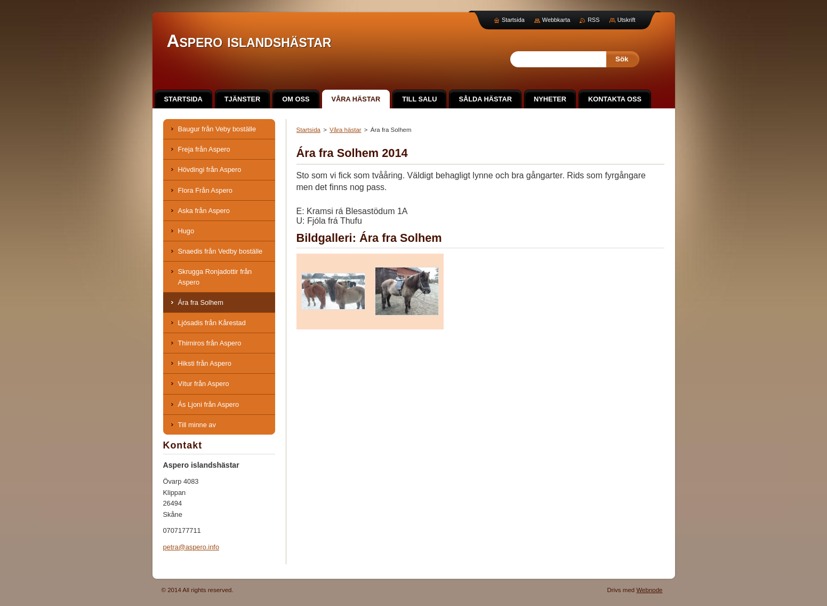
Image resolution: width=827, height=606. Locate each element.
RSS (593, 20)
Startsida (308, 130)
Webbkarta (556, 20)
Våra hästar (346, 130)
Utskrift (626, 20)
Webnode (649, 590)
